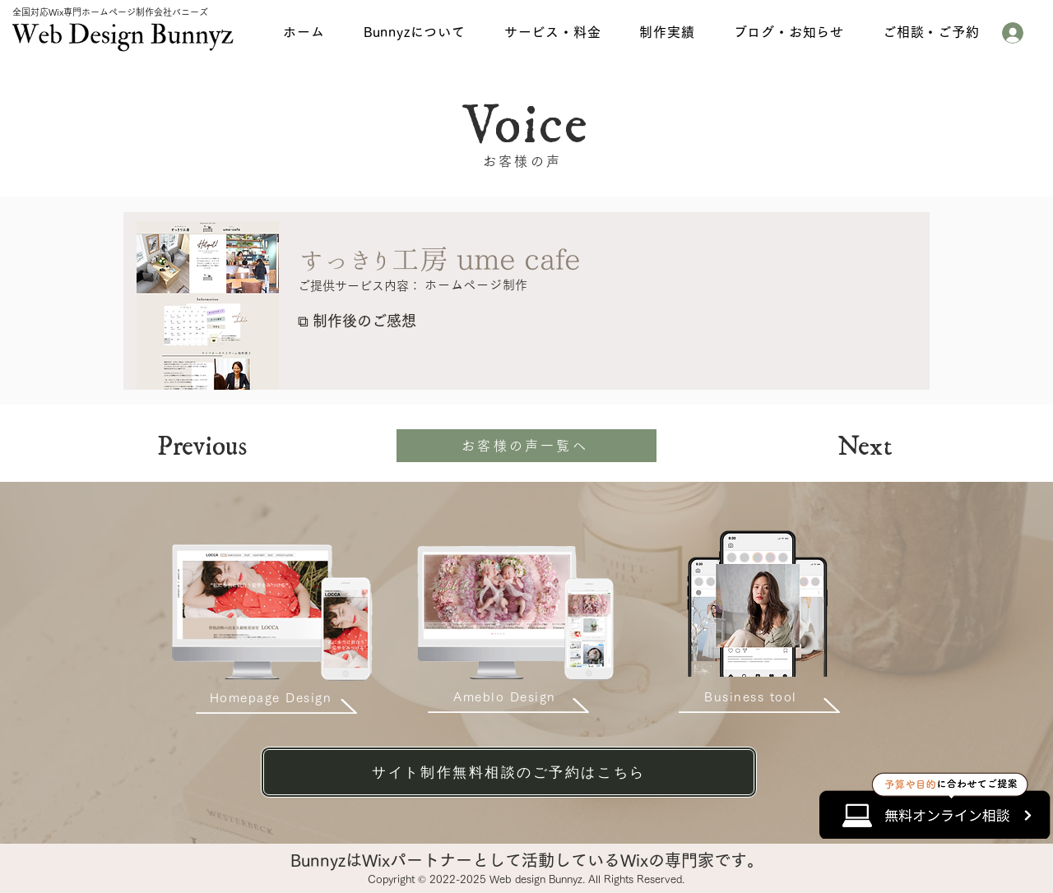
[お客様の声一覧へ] (526, 445)
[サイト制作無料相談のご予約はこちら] (509, 772)
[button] (414, 32)
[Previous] (230, 447)
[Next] (848, 447)
